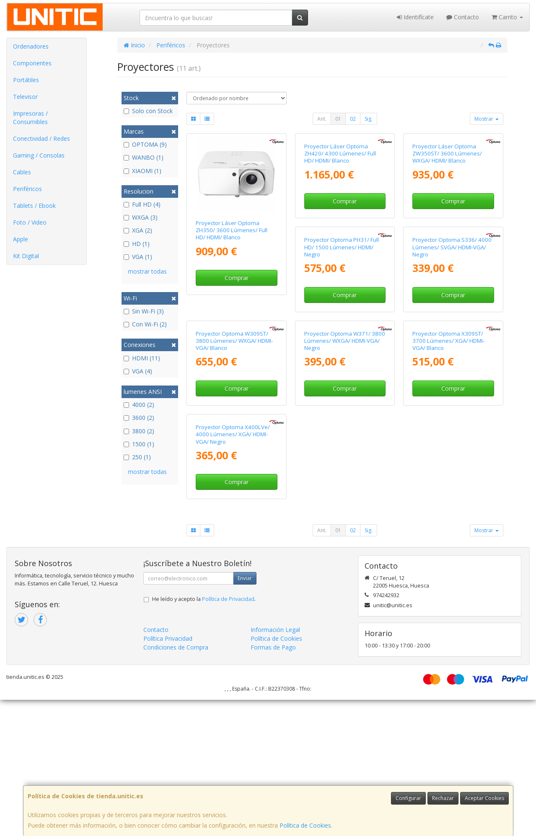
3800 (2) (139, 431)
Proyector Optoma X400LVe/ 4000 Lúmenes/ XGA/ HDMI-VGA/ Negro (449, 570)
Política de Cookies (305, 825)
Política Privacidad (167, 775)
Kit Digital (26, 256)
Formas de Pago (273, 783)
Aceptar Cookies (484, 798)
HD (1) (137, 244)
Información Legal (275, 766)
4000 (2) (139, 405)
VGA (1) (138, 257)
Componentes (32, 63)
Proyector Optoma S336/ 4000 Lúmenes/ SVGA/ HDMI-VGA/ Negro (343, 400)
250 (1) (137, 457)
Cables (22, 172)
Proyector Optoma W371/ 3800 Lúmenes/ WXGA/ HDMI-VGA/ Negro (236, 570)
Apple (20, 239)
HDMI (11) (142, 358)
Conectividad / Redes (41, 138)
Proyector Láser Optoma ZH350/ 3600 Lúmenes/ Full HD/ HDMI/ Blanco (231, 230)
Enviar (245, 714)
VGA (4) (138, 371)
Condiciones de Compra (175, 783)
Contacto (462, 17)
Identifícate (415, 17)
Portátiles (26, 80)
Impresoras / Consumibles (30, 117)
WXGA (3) (141, 217)
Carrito (507, 17)
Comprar (237, 278)
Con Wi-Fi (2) (145, 324)
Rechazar (443, 798)
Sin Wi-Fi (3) (144, 311)
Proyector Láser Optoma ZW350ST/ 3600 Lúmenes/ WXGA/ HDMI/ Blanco (447, 230)
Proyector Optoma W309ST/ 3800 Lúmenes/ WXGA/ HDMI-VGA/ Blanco (450, 400)
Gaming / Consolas (39, 155)
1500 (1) (139, 444)
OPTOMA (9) (145, 144)
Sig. (369, 118)
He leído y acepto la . (204, 735)
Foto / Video (30, 222)
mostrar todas (147, 271)
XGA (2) (138, 230)
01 (338, 118)
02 (353, 118)
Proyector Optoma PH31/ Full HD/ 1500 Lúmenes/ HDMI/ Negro (233, 400)
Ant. (321, 118)
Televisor (25, 97)
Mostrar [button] (486, 118)
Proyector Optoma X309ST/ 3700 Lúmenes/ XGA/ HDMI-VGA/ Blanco (340, 570)
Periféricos (27, 189)
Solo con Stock (148, 111)
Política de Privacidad (228, 735)
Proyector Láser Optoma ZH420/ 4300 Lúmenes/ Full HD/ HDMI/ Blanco (340, 230)
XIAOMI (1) (142, 171)
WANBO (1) (143, 157)
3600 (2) (139, 418)
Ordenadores (31, 46)
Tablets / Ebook (34, 206)
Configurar (408, 798)
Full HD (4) (142, 204)
